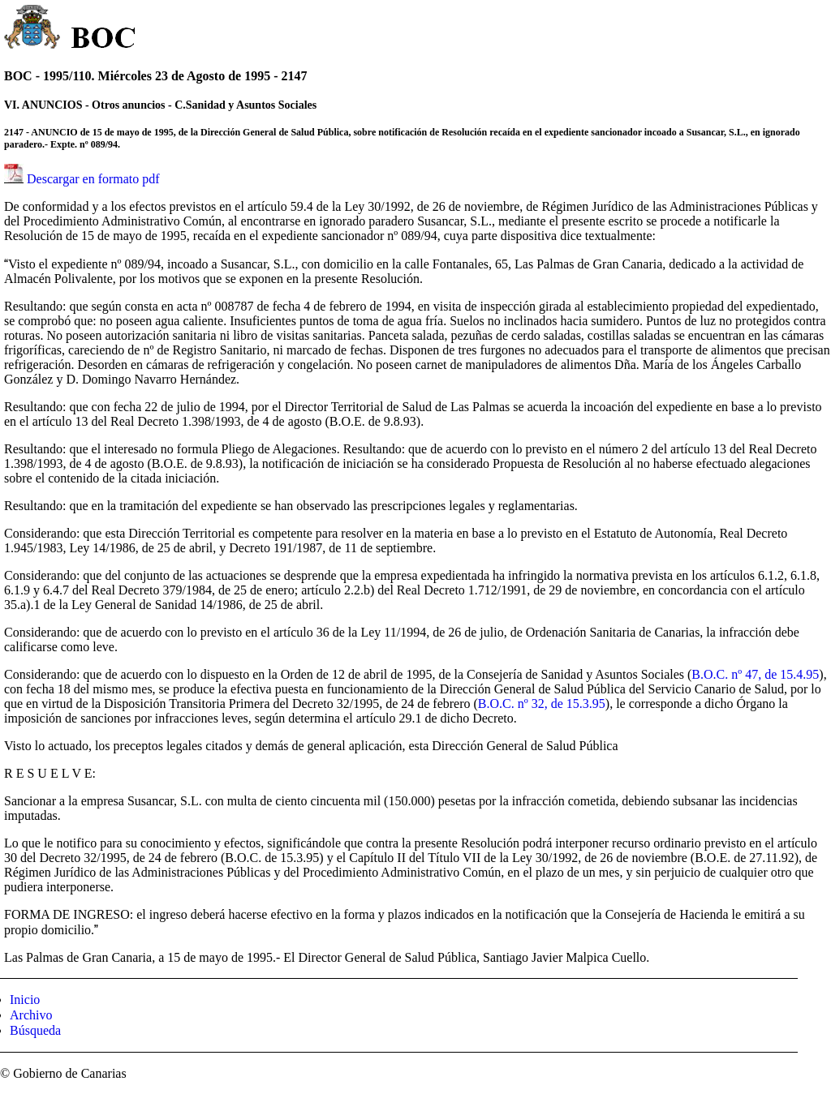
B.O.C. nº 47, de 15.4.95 (755, 674)
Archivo (31, 1015)
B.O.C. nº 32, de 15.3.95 (541, 703)
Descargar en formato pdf (93, 179)
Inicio (25, 999)
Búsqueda (35, 1030)
